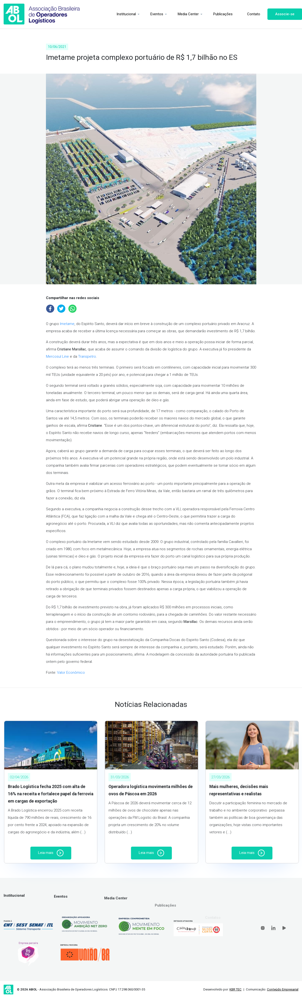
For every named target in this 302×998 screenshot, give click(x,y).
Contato (249, 14)
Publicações (219, 14)
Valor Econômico (71, 672)
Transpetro (87, 356)
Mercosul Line (57, 356)
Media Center (184, 14)
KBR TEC (235, 989)
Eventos (153, 14)
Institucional (122, 14)
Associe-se (281, 14)
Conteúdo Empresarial (282, 989)
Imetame (67, 324)
